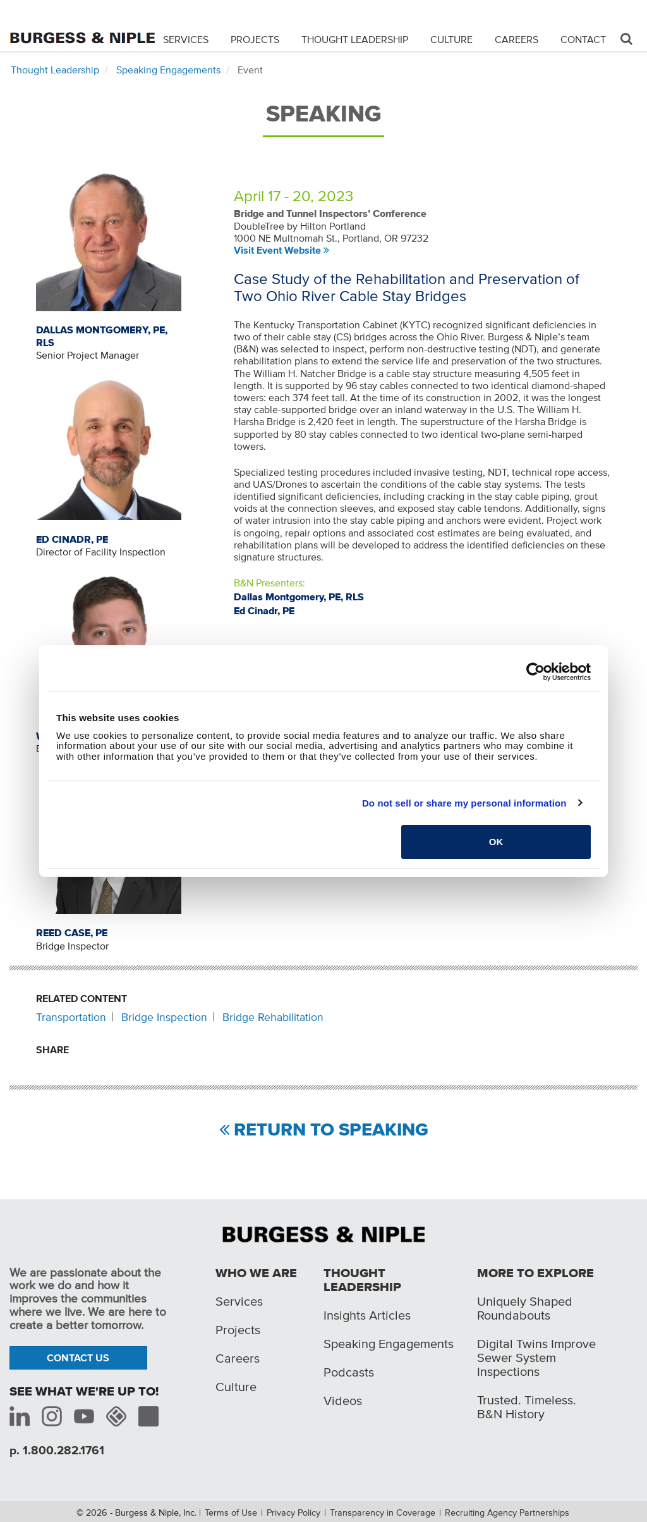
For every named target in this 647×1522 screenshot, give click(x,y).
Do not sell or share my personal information (464, 803)
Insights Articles (367, 1315)
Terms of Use (231, 1512)
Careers (516, 39)
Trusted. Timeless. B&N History (526, 1407)
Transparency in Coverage (382, 1512)
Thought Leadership (354, 39)
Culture (451, 39)
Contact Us (78, 1357)
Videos (343, 1401)
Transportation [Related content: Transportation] (71, 1017)
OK (496, 841)
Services (186, 39)
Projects (255, 39)
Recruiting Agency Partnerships (507, 1512)
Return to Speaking (331, 1130)
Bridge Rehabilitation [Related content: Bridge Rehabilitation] (273, 1017)
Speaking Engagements (168, 69)
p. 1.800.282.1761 (56, 1450)
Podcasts (349, 1372)
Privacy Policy (293, 1512)
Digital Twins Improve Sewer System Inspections (536, 1357)
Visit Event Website (277, 250)
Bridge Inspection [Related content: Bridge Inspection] (164, 1017)
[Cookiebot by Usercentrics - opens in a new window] (535, 671)
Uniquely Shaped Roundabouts (524, 1308)
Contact (583, 39)
